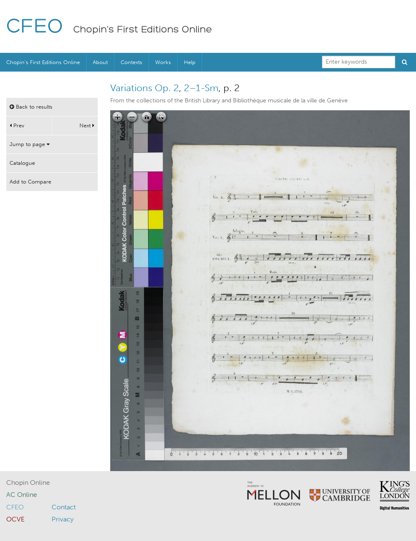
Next (86, 125)
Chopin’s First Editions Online (43, 62)
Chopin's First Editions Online (142, 30)
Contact (64, 507)
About (100, 62)
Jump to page (30, 144)
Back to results (31, 107)
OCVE (15, 519)
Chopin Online (28, 482)
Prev (17, 125)
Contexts (131, 62)
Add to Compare (30, 182)
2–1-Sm (201, 88)
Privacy (63, 519)
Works (163, 62)
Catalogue (22, 163)
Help (190, 62)
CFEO (34, 27)
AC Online (21, 495)
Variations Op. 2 (144, 88)
